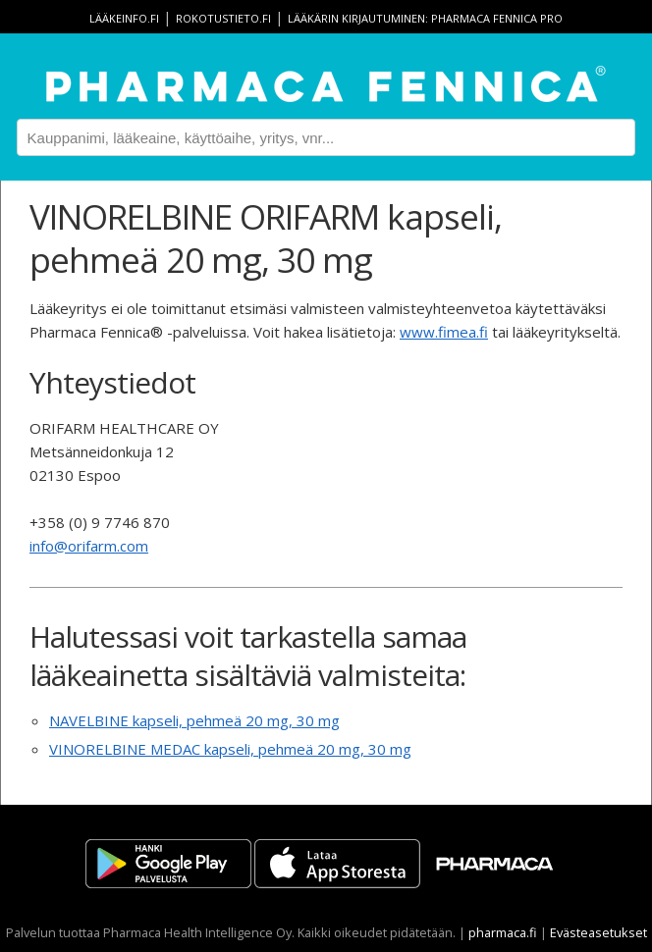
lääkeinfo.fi (124, 18)
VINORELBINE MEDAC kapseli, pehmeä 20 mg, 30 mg (230, 749)
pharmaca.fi (502, 932)
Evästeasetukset (598, 932)
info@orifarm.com (88, 545)
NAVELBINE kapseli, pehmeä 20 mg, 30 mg (194, 720)
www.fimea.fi (444, 332)
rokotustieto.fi (223, 18)
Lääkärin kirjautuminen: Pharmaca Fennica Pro (425, 18)
